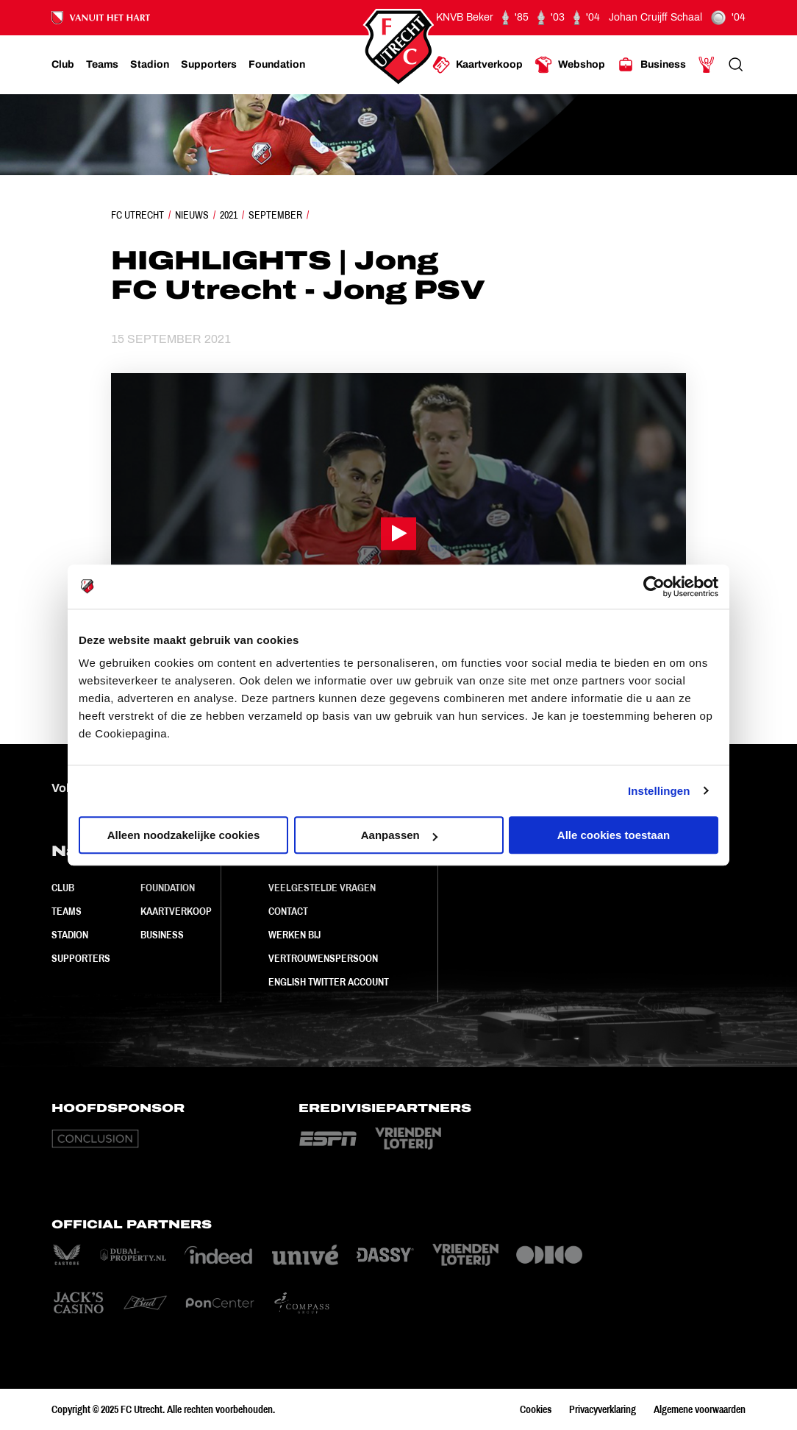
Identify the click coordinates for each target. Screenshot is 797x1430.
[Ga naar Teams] (102, 64)
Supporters (80, 958)
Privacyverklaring (602, 1409)
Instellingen (659, 791)
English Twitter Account (328, 981)
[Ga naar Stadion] (149, 64)
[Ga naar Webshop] (570, 64)
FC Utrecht (137, 215)
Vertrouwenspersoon (323, 958)
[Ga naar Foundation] (277, 64)
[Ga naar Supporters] (209, 64)
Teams (66, 911)
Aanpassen (399, 835)
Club (62, 887)
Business (162, 934)
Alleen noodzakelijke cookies (183, 835)
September (275, 215)
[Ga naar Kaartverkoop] (477, 64)
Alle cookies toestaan (613, 835)
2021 (228, 215)
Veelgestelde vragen (322, 887)
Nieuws (192, 215)
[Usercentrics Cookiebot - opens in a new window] (654, 587)
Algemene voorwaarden (700, 1409)
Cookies (535, 1409)
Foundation (167, 887)
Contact (288, 911)
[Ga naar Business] (651, 64)
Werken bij (294, 934)
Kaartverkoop (176, 911)
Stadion (69, 934)
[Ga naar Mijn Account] (706, 64)
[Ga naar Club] (62, 64)
